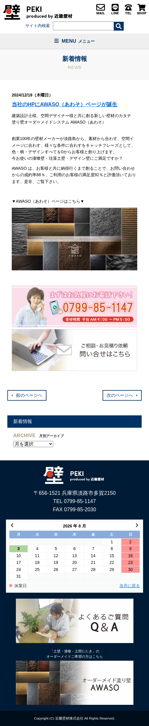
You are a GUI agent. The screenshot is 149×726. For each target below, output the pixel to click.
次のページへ (120, 395)
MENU (74, 41)
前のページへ (29, 395)
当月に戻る (129, 586)
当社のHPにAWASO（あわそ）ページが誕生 (64, 104)
